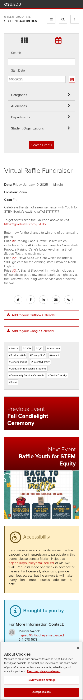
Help (45, 4)
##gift (39, 348)
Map (58, 4)
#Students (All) (17, 355)
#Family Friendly (57, 375)
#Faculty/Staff (37, 355)
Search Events (41, 145)
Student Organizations (27, 128)
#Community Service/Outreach (26, 375)
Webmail (70, 4)
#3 (14, 270)
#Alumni (54, 355)
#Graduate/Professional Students (27, 368)
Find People (64, 4)
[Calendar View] (72, 79)
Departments (20, 117)
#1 (13, 241)
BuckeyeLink (51, 4)
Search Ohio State (76, 4)
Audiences (19, 106)
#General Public (18, 362)
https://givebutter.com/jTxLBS (25, 224)
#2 (14, 258)
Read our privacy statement (43, 677)
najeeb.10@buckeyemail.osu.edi (31, 563)
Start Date (18, 70)
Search (16, 53)
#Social (13, 382)
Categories (19, 95)
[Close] (78, 653)
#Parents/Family (40, 362)
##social (13, 348)
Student (20, 21)
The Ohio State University (12, 4)
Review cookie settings (41, 686)
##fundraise (53, 348)
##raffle (27, 348)
